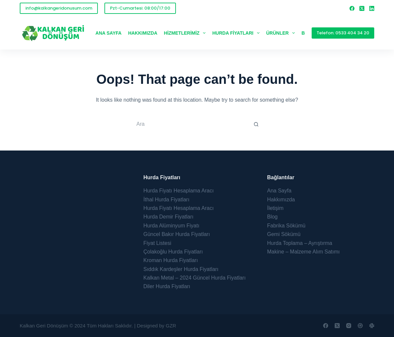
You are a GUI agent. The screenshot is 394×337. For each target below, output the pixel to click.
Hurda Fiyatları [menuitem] (237, 33)
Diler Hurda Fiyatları (166, 286)
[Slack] (371, 325)
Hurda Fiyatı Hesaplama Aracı (178, 190)
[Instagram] (348, 325)
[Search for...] (190, 124)
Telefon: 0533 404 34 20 (343, 33)
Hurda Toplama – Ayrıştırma (299, 243)
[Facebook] (352, 8)
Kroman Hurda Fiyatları (170, 260)
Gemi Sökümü (283, 234)
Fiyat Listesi (157, 243)
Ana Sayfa (279, 190)
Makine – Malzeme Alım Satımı (303, 251)
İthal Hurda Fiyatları (166, 199)
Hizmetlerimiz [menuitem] (186, 33)
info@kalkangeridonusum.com (58, 8)
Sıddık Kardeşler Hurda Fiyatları (180, 269)
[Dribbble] (360, 325)
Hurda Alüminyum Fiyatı (171, 225)
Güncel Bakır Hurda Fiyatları (176, 234)
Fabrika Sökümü (286, 225)
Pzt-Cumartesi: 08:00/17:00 (140, 8)
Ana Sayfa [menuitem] (109, 33)
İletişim (275, 208)
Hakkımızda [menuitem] (142, 33)
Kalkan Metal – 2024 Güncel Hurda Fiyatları (194, 278)
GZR (171, 325)
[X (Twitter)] (361, 8)
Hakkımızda (281, 199)
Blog (272, 216)
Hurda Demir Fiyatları (168, 216)
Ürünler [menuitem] (281, 33)
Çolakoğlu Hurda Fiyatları (173, 251)
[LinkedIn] (371, 8)
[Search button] (256, 124)
